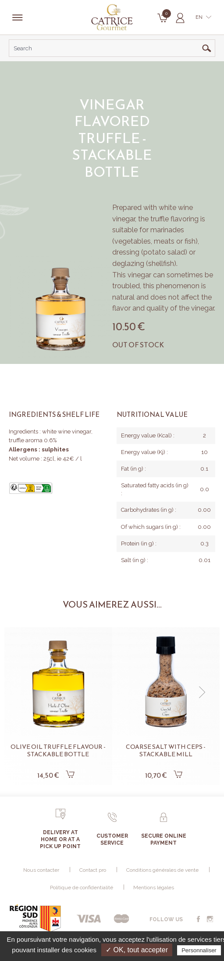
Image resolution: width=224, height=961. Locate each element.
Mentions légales (153, 887)
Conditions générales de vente (162, 870)
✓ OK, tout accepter (137, 950)
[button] (202, 692)
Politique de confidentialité (81, 887)
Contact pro (92, 870)
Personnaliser (199, 950)
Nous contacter (41, 870)
